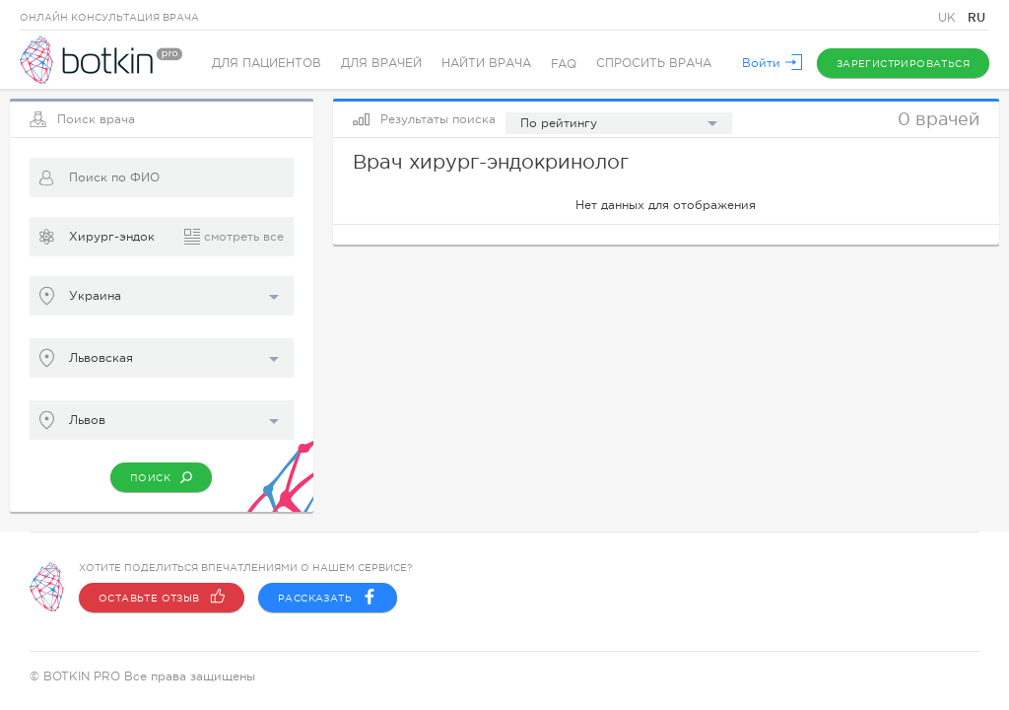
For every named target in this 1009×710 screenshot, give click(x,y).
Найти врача (486, 64)
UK (949, 18)
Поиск (161, 477)
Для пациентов (266, 64)
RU (976, 17)
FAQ (563, 64)
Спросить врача (653, 64)
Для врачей (381, 64)
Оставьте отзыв (162, 597)
